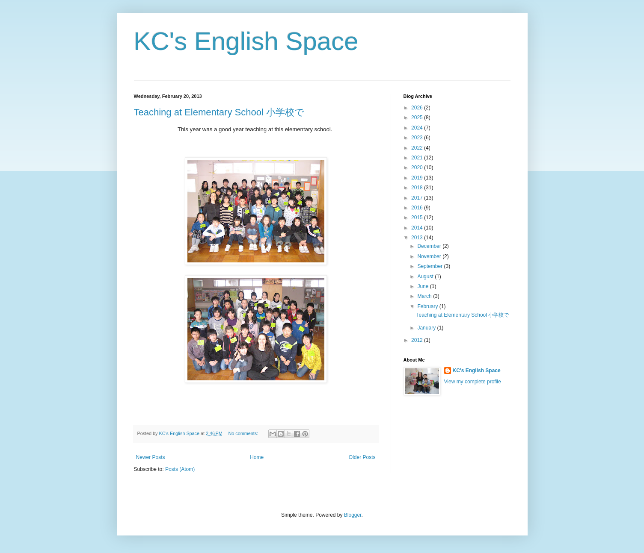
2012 (417, 340)
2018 (417, 188)
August (426, 276)
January (427, 328)
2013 (417, 238)
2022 (417, 148)
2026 (417, 108)
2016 (417, 208)
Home (257, 457)
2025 (417, 118)
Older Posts (362, 457)
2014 (417, 228)
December (429, 246)
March (425, 296)
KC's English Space (246, 41)
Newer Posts (150, 457)
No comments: (244, 433)
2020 (417, 168)
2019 (417, 178)
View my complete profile (472, 382)
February (428, 306)
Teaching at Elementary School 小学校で (219, 112)
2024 (417, 128)
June (423, 286)
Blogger (353, 515)
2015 (417, 218)
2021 (417, 158)
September (430, 266)
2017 (417, 198)
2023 (417, 138)
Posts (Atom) (180, 469)
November (429, 256)
